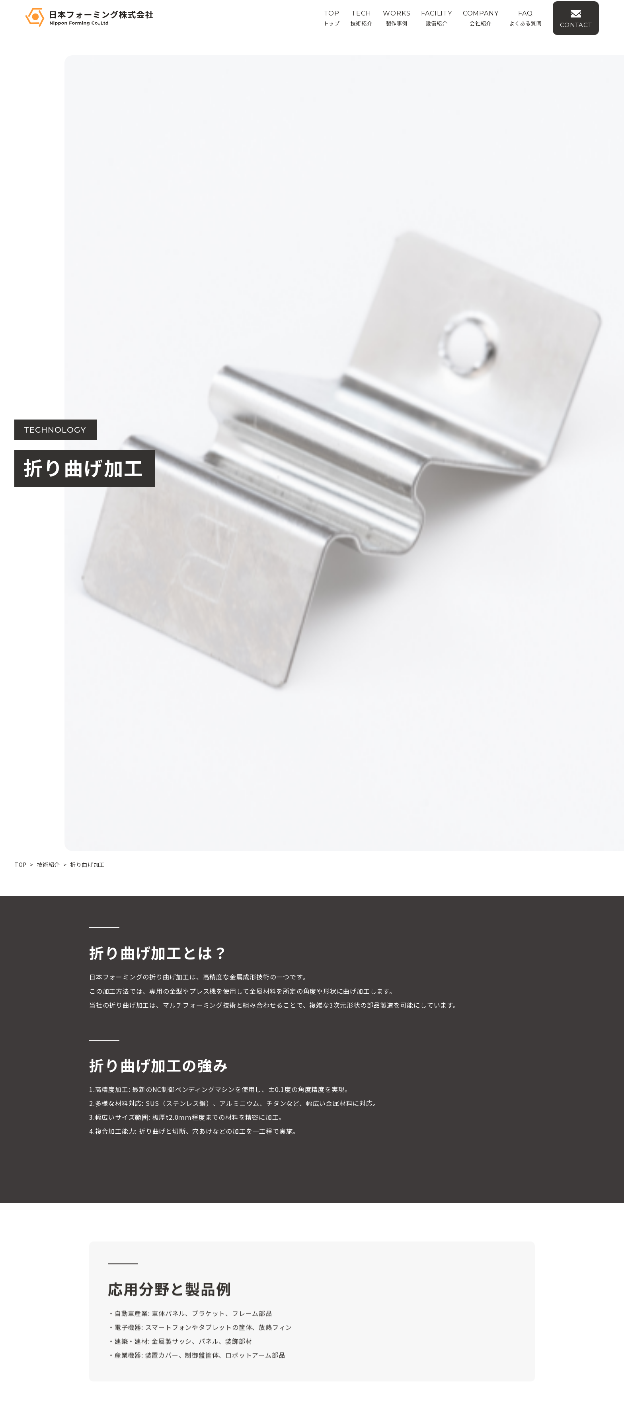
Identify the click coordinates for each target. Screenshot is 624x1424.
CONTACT (594, 30)
